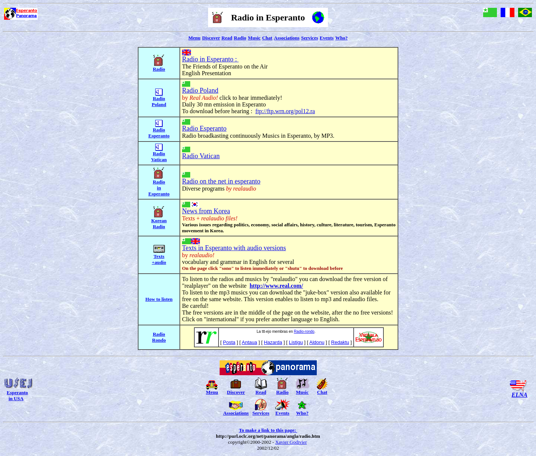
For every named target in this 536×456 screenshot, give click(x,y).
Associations (287, 38)
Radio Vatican (201, 156)
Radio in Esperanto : (210, 59)
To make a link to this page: (268, 430)
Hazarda (273, 342)
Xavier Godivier (291, 442)
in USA (16, 398)
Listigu (296, 342)
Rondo (159, 340)
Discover (211, 38)
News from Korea (206, 211)
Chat (267, 38)
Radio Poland (200, 90)
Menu (194, 38)
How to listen (159, 299)
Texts (158, 256)
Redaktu (340, 342)
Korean (159, 220)
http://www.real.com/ (276, 286)
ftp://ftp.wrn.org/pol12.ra (285, 111)
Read (226, 38)
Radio (240, 38)
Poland (158, 104)
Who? (341, 38)
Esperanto (17, 392)
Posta (229, 342)
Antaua (249, 342)
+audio (159, 262)
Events (327, 38)
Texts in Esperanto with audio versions (234, 248)
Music (254, 38)
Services (309, 38)
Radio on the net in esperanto (221, 181)
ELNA (519, 395)
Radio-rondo (304, 331)
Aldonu (316, 342)
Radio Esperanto (204, 128)
